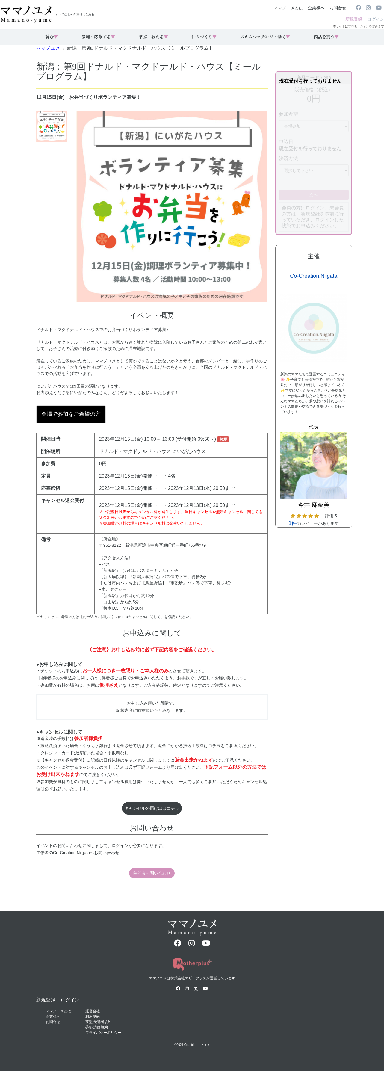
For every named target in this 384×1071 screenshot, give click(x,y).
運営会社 (92, 1011)
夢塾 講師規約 (96, 1027)
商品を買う (326, 37)
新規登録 (353, 19)
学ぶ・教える (153, 37)
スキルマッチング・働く (265, 37)
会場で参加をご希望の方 (71, 414)
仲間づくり (204, 37)
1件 (292, 523)
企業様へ (316, 7)
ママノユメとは (288, 7)
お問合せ (337, 7)
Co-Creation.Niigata (313, 276)
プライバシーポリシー (103, 1033)
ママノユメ (48, 48)
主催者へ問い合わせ (152, 873)
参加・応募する (98, 37)
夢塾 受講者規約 (98, 1022)
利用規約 (92, 1016)
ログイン (375, 19)
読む (51, 37)
